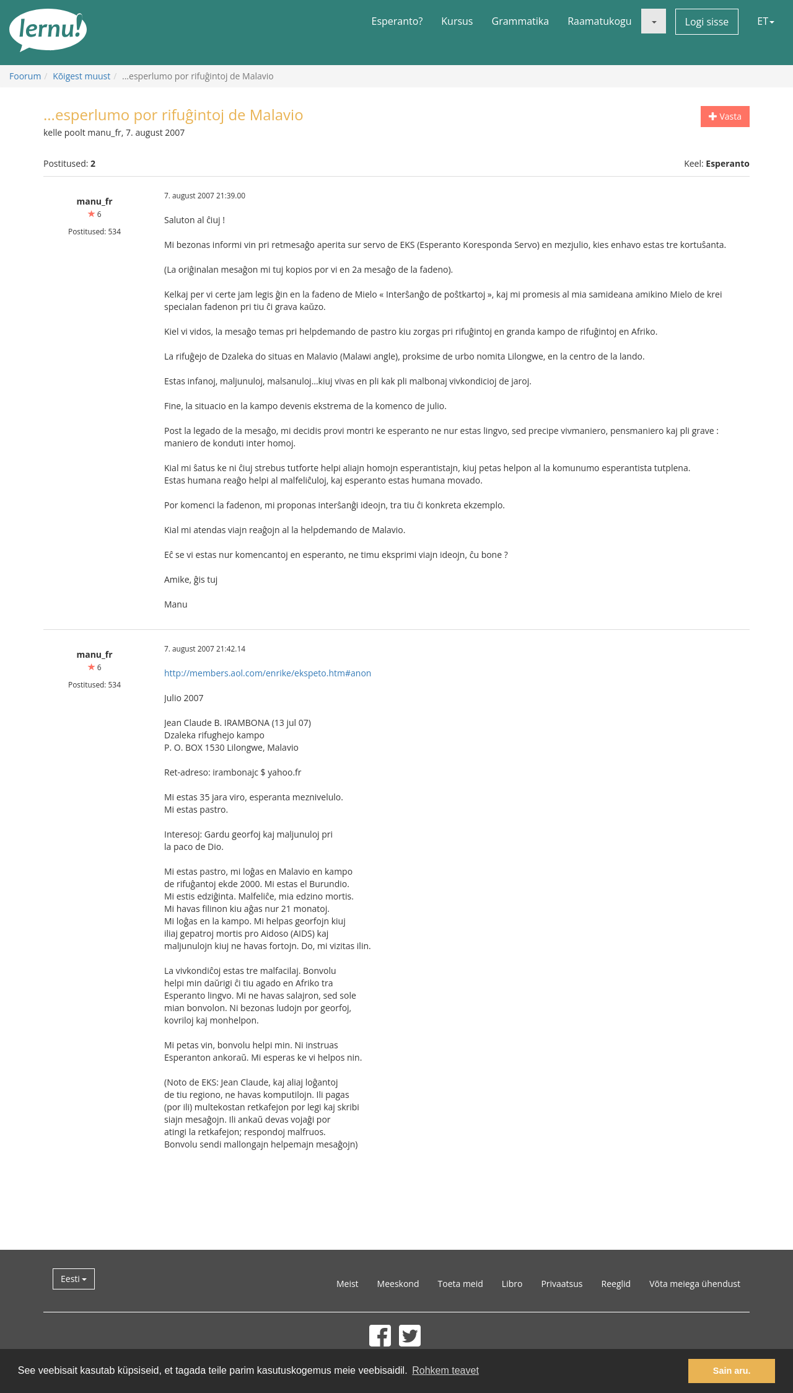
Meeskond (398, 1283)
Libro (512, 1283)
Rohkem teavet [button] (445, 1370)
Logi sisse (707, 22)
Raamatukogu (599, 21)
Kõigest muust (81, 76)
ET (765, 21)
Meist (347, 1283)
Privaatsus (561, 1283)
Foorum (25, 76)
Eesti (74, 1279)
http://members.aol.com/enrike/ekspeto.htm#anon (267, 673)
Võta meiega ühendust (694, 1283)
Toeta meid (460, 1283)
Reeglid (616, 1283)
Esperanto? (397, 21)
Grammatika (521, 21)
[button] (653, 21)
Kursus (457, 21)
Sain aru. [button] (732, 1371)
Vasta (725, 116)
